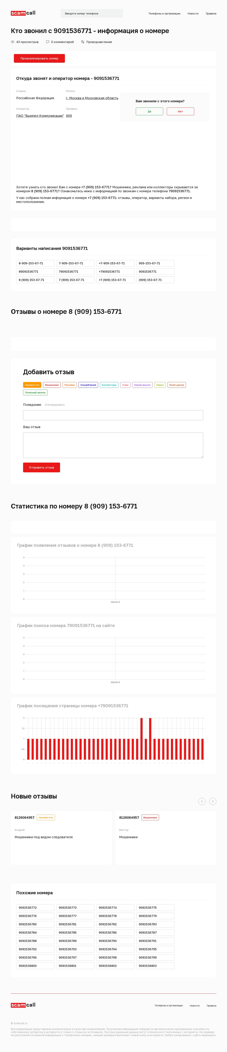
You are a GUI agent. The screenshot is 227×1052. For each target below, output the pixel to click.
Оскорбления (88, 384)
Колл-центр (176, 384)
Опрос (160, 384)
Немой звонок (142, 384)
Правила (211, 13)
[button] (202, 801)
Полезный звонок (35, 392)
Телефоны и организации (164, 13)
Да (149, 111)
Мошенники (52, 384)
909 (69, 116)
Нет (180, 111)
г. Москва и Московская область (92, 98)
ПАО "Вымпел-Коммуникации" (40, 116)
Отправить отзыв (41, 467)
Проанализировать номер (39, 58)
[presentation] (92, 470)
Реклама (70, 384)
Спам (125, 384)
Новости (193, 13)
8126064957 (24, 817)
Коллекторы (109, 384)
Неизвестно (32, 384)
